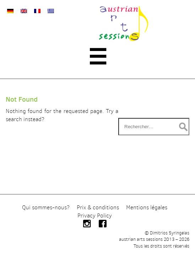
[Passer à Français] (37, 11)
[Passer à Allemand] (10, 11)
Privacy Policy (94, 215)
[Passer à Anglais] (24, 11)
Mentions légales (146, 207)
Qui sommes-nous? (46, 207)
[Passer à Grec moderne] (51, 11)
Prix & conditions (98, 207)
